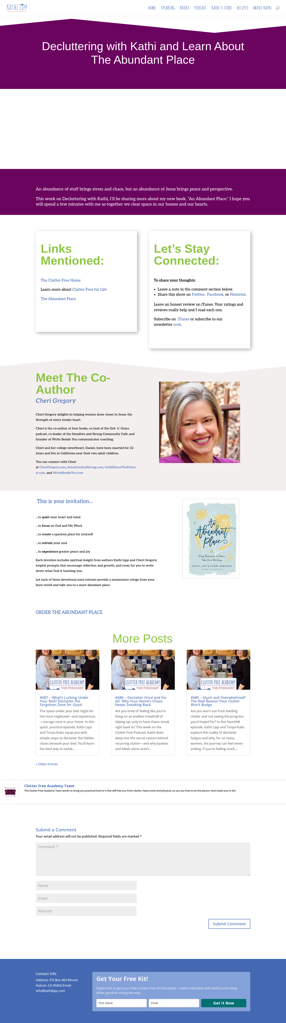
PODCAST (200, 9)
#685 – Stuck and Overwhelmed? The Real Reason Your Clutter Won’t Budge (218, 701)
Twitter (198, 294)
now (177, 324)
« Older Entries (47, 764)
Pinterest (238, 294)
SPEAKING (168, 9)
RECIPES (242, 9)
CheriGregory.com (52, 467)
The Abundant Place (59, 299)
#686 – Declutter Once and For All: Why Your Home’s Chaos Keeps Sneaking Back (141, 701)
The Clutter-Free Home (61, 280)
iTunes (183, 319)
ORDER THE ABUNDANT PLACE (69, 612)
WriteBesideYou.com (68, 473)
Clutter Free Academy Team (49, 785)
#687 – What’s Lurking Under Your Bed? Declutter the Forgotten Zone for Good (64, 701)
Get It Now (223, 1003)
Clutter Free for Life (89, 289)
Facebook (215, 294)
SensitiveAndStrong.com (85, 467)
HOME (152, 9)
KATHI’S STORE (222, 9)
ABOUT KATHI (262, 9)
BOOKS (184, 9)
